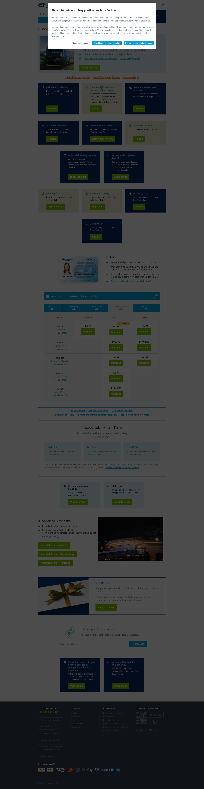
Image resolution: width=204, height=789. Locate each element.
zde (62, 36)
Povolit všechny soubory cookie (138, 43)
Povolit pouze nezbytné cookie (107, 43)
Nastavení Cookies (80, 43)
